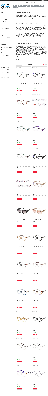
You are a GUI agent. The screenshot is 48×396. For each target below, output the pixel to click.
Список (46, 64)
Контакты (33, 5)
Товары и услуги (21, 5)
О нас (28, 5)
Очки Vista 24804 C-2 (36, 273)
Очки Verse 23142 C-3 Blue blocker (22, 83)
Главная (15, 5)
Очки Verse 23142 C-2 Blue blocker (22, 110)
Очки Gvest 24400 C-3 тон (21, 219)
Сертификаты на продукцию (5, 28)
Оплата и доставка (40, 5)
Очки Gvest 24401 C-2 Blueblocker (22, 246)
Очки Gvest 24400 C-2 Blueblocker (38, 192)
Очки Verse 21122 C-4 (20, 354)
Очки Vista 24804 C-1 (20, 273)
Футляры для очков (5, 22)
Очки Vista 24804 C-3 (20, 300)
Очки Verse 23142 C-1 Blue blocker (38, 83)
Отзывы (2, 26)
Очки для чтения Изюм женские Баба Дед (39, 110)
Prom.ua (28, 394)
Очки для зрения (4, 19)
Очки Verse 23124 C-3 (20, 137)
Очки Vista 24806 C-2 (20, 327)
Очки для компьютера (5, 17)
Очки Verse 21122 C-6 (36, 354)
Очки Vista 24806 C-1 (36, 327)
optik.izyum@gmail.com (6, 61)
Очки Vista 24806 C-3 (36, 300)
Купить (19, 90)
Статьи (15, 7)
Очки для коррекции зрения (6, 21)
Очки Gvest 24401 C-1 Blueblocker (38, 246)
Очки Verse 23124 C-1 (36, 137)
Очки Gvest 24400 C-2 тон (37, 219)
